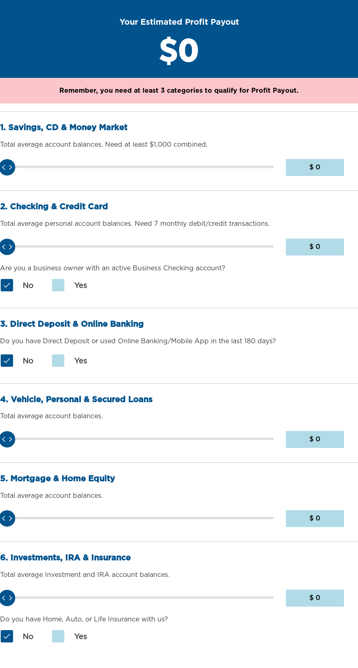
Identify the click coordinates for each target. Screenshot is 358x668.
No (16, 286)
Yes (69, 286)
